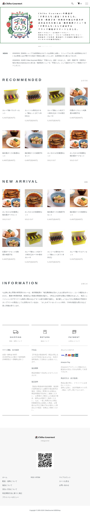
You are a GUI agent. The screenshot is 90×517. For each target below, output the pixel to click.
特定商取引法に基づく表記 (12, 493)
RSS (32, 477)
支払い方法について (9, 489)
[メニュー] (86, 3)
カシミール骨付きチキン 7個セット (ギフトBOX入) (33, 113)
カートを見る (64, 481)
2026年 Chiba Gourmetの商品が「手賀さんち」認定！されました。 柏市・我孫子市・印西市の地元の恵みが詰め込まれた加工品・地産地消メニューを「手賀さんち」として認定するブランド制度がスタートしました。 (49, 62)
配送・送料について (9, 481)
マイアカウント (65, 477)
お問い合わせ (64, 485)
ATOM (37, 477)
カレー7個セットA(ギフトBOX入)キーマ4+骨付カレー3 (56, 113)
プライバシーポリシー (10, 497)
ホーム (4, 477)
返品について (7, 485)
